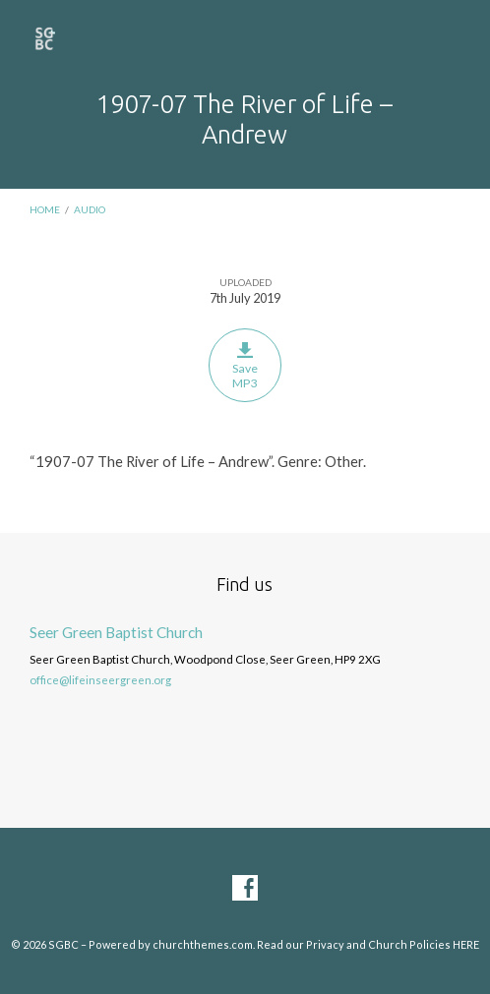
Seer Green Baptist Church (116, 632)
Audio (89, 209)
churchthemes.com (203, 944)
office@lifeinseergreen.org (100, 679)
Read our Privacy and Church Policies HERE (368, 944)
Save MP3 (245, 365)
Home (45, 209)
